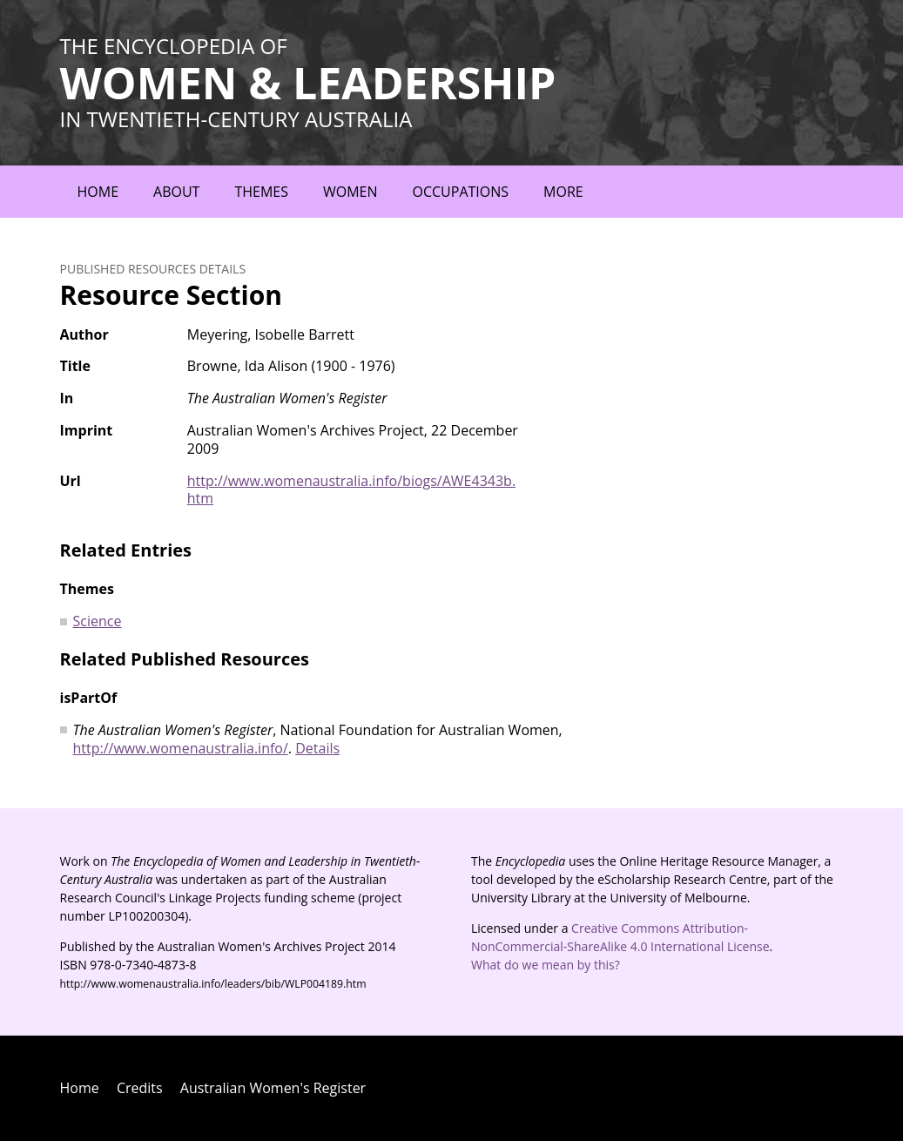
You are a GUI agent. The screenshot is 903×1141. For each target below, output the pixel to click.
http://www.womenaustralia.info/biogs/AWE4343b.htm (351, 490)
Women (350, 191)
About (176, 191)
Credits (140, 1087)
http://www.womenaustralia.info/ (180, 748)
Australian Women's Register (273, 1087)
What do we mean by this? (545, 964)
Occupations (461, 191)
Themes (261, 191)
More (563, 191)
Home (98, 191)
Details (317, 748)
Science (97, 621)
